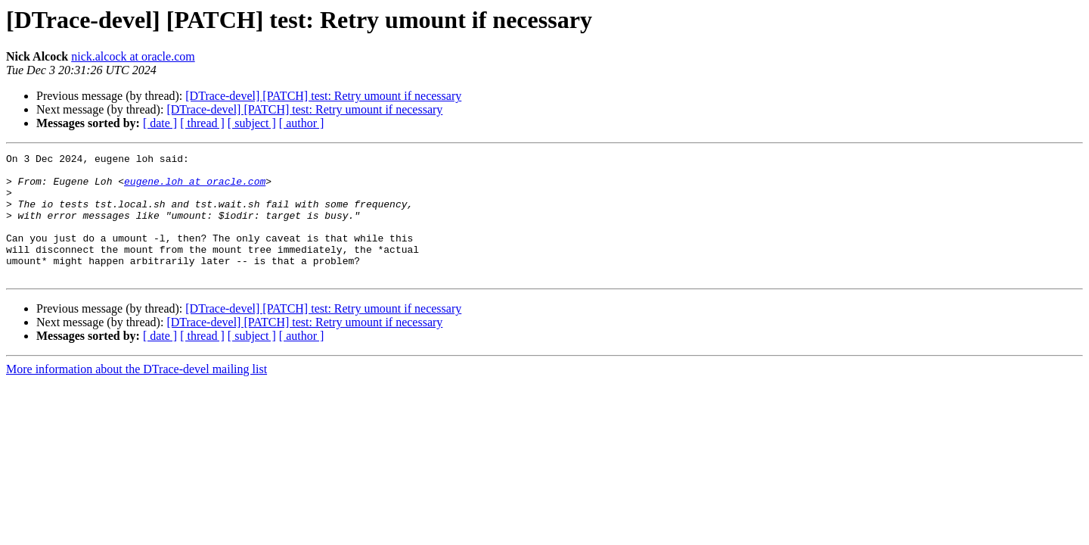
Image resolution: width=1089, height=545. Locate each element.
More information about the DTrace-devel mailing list (136, 394)
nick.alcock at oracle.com (132, 56)
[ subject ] (252, 123)
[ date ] (160, 123)
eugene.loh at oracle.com (194, 188)
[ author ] (301, 123)
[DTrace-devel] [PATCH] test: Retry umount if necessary (323, 95)
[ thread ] (202, 123)
